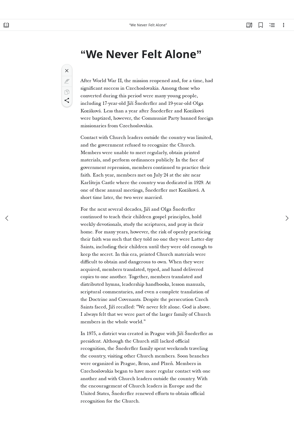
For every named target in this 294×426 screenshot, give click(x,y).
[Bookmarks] (260, 25)
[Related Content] (272, 25)
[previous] (7, 218)
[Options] (283, 25)
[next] (287, 218)
